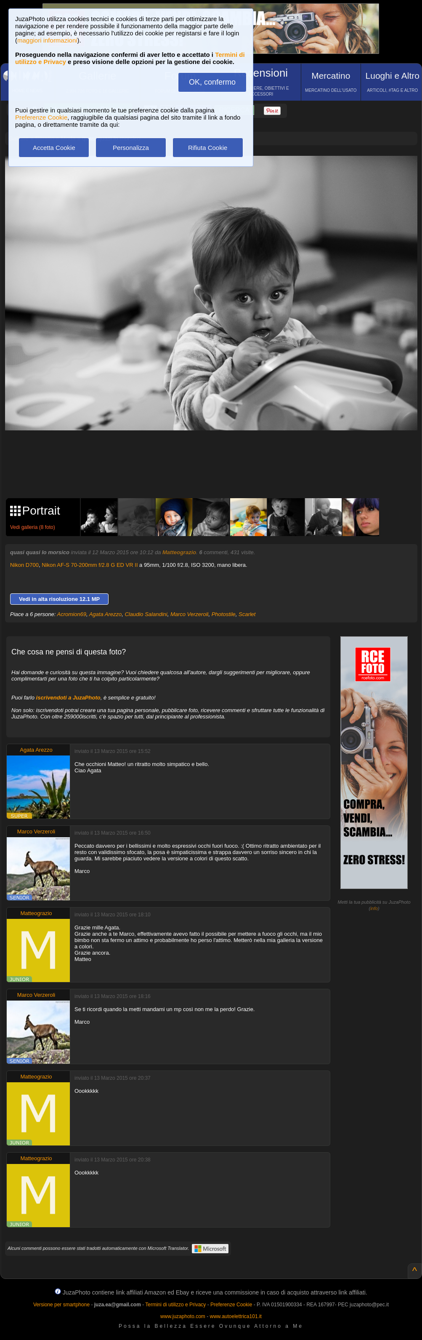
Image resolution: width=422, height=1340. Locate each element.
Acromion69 (71, 614)
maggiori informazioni (47, 40)
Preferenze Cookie (41, 117)
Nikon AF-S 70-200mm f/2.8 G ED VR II (90, 565)
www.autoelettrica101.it (235, 1316)
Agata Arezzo (105, 614)
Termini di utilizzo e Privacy (175, 1305)
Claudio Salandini (146, 614)
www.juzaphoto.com (182, 1316)
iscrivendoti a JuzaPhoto (68, 697)
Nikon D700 (24, 565)
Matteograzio (179, 552)
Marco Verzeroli (189, 614)
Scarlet (247, 614)
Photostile (224, 614)
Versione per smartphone (61, 1305)
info (374, 908)
